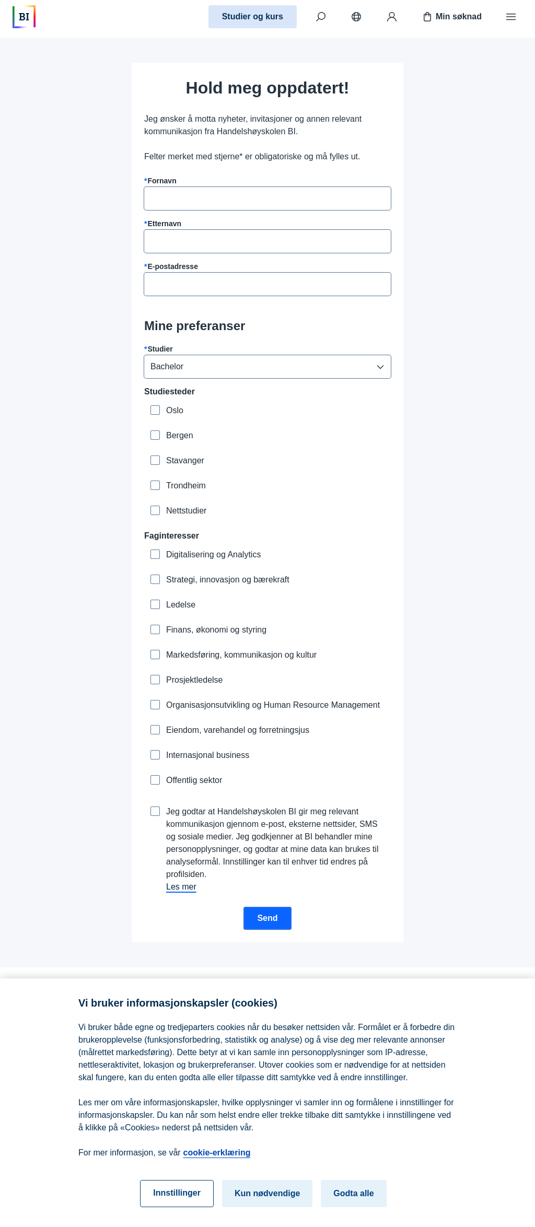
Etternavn (164, 223)
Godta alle (353, 1203)
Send (267, 918)
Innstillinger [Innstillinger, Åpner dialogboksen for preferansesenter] (177, 1202)
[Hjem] (24, 16)
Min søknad (451, 16)
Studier (159, 349)
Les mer (181, 886)
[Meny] (510, 16)
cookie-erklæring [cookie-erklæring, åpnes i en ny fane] (217, 1162)
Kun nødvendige (267, 1203)
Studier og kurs (252, 16)
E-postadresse (172, 266)
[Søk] (320, 16)
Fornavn (161, 181)
